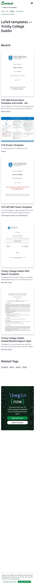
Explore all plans (17, 423)
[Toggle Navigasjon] (32, 3)
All (7, 11)
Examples (19, 11)
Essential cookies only (9, 582)
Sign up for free (17, 418)
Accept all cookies (24, 582)
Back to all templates (9, 7)
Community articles (8, 14)
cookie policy (16, 579)
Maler (12, 11)
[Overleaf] (7, 3)
